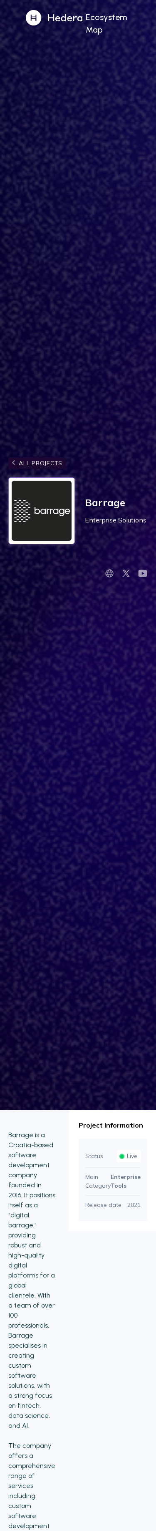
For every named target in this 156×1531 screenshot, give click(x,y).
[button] (119, 22)
